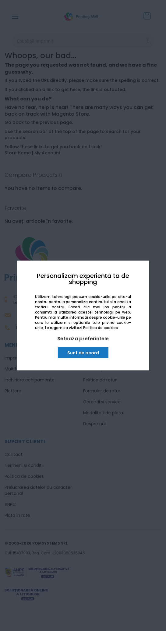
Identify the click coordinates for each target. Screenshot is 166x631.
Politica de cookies (100, 327)
